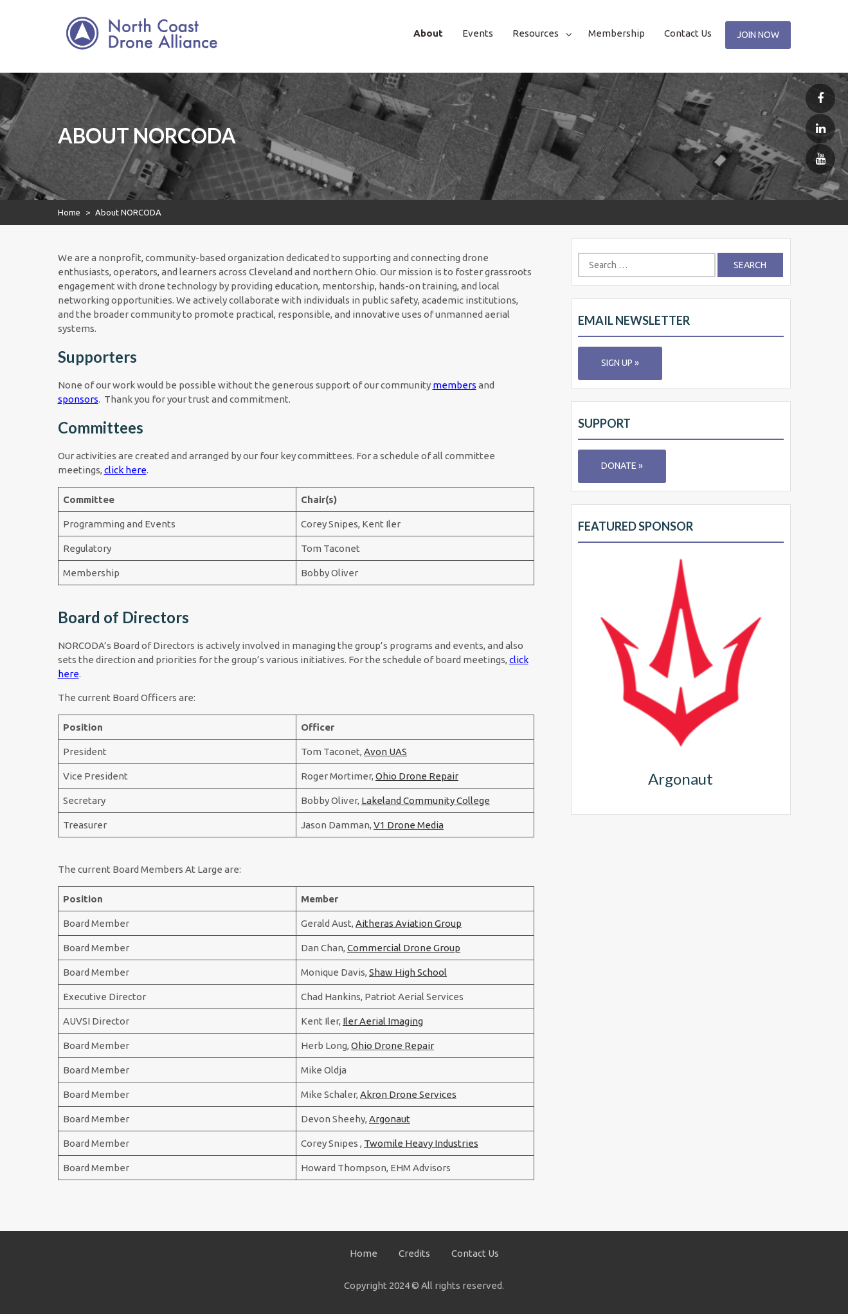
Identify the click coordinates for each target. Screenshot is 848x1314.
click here (125, 469)
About (428, 33)
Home (69, 212)
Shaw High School (408, 972)
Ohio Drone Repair (416, 776)
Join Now (758, 35)
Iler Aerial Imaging (383, 1021)
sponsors (78, 399)
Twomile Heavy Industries (421, 1143)
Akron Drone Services (408, 1094)
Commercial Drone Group (403, 947)
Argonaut (389, 1118)
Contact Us (688, 33)
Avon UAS (385, 751)
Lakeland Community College (425, 800)
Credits (414, 1253)
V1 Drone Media (409, 824)
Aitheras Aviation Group (409, 923)
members (454, 384)
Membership (616, 33)
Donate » (622, 466)
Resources (535, 33)
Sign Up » (620, 363)
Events (477, 33)
